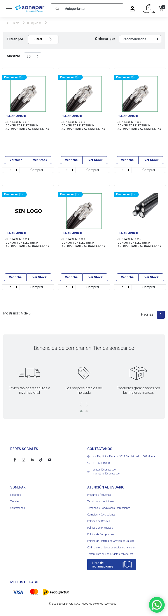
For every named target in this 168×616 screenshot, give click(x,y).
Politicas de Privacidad (100, 527)
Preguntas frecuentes (99, 494)
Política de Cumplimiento (101, 534)
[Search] (92, 8)
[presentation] (81, 404)
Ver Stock (40, 160)
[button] (81, 411)
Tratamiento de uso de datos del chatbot (110, 553)
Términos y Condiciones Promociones (108, 507)
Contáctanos (17, 507)
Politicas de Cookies (98, 521)
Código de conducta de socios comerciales (111, 547)
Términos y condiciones (100, 501)
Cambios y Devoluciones (101, 514)
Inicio (13, 22)
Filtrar (43, 39)
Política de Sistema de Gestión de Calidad (111, 540)
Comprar (36, 170)
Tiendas (14, 501)
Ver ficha (16, 160)
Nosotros (15, 494)
